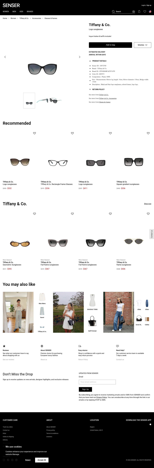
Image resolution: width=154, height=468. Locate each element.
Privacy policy (50, 430)
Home (5, 18)
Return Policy (83, 359)
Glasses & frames (51, 18)
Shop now (147, 204)
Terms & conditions (52, 433)
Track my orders (8, 427)
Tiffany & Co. (24, 18)
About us (44, 359)
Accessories (36, 18)
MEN (14, 11)
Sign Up (85, 389)
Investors (49, 436)
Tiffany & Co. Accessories (107, 98)
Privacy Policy (101, 397)
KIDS (21, 11)
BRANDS (30, 11)
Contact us (120, 359)
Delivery (5, 440)
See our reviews (8, 359)
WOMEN (6, 11)
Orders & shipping (8, 436)
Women (13, 18)
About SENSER (51, 427)
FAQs (4, 433)
